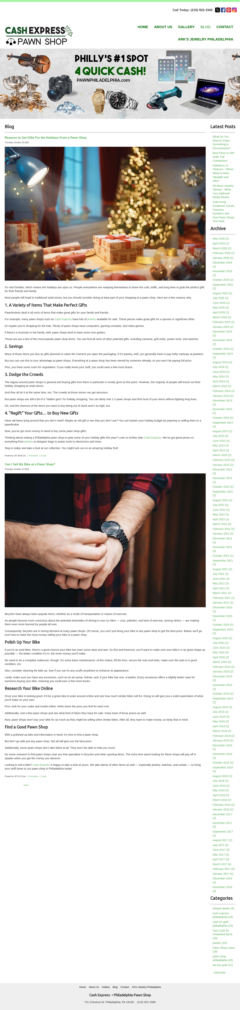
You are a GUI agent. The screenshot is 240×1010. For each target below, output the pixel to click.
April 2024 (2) (221, 381)
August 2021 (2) (222, 569)
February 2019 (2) (224, 735)
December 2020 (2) (222, 609)
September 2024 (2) (223, 355)
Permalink (33, 455)
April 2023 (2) (221, 450)
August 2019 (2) (222, 707)
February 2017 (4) (224, 868)
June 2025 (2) (221, 302)
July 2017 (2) (221, 845)
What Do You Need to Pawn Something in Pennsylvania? (221, 142)
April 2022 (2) (221, 519)
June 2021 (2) (221, 578)
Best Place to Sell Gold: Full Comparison (223, 156)
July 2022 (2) (221, 504)
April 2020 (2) (221, 657)
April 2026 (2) (221, 243)
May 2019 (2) (221, 721)
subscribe (220, 972)
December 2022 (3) (222, 471)
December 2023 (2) (222, 402)
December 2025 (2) (222, 264)
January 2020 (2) (223, 671)
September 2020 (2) (223, 631)
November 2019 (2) (222, 687)
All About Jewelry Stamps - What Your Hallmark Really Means (223, 191)
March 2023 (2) (222, 455)
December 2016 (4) (222, 880)
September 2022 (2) (223, 493)
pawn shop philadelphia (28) (223, 958)
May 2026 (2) (221, 238)
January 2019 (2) (223, 740)
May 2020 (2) (221, 652)
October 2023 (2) (223, 417)
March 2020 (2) (222, 661)
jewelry (91, 319)
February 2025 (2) (224, 321)
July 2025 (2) (221, 297)
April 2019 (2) (221, 726)
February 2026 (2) (224, 253)
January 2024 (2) (223, 395)
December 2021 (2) (222, 540)
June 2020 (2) (221, 647)
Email (43, 455)
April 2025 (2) (221, 312)
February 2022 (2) (224, 528)
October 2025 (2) (223, 279)
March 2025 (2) (222, 317)
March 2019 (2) (222, 730)
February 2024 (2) (224, 390)
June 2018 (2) (221, 785)
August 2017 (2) (222, 840)
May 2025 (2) (221, 307)
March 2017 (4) (222, 864)
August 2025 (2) (222, 293)
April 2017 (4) (221, 859)
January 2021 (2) (223, 602)
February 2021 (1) (224, 597)
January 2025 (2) (223, 326)
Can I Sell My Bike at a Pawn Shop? (30, 464)
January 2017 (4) (223, 873)
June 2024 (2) (221, 371)
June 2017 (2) (221, 849)
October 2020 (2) (223, 624)
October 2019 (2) (223, 693)
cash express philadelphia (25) (223, 915)
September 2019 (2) (223, 700)
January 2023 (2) (223, 464)
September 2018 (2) (223, 769)
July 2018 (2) (221, 780)
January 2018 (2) (223, 809)
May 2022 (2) (221, 514)
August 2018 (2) (222, 776)
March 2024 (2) (222, 386)
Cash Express (63, 319)
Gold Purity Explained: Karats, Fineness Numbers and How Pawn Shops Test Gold (224, 212)
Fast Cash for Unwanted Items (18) (222, 934)
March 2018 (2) (222, 799)
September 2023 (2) (223, 424)
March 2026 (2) (222, 248)
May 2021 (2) (221, 583)
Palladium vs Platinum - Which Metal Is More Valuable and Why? (223, 173)
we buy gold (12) (223, 965)
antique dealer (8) (223, 908)
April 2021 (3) (221, 588)
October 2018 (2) (223, 762)
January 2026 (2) (223, 257)
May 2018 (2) (221, 790)
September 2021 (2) (223, 562)
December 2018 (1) (222, 747)
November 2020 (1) (222, 618)
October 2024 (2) (223, 348)
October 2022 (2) (223, 486)
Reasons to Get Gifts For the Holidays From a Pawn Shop (46, 137)
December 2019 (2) (222, 678)
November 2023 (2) (222, 411)
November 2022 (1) (222, 480)
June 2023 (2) (221, 440)
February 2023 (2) (224, 459)
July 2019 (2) (221, 711)
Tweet (25, 785)
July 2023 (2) (221, 435)
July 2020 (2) (221, 642)
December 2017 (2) (222, 816)
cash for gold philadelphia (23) (223, 923)
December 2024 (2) (222, 333)
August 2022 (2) (222, 500)
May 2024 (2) (221, 376)
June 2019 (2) (221, 716)
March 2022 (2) (222, 524)
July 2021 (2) (221, 573)
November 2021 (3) (222, 549)
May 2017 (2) (221, 854)
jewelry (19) (220, 942)
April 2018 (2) (221, 795)
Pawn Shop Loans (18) (224, 949)
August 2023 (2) (222, 431)
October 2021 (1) (223, 555)
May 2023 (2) (221, 445)
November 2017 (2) (222, 824)
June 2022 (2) (221, 509)
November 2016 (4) (222, 889)
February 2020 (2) (224, 666)
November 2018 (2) (222, 755)
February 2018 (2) (224, 804)
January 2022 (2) (223, 533)
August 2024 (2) (222, 362)
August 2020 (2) (222, 638)
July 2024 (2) (221, 366)
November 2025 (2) (222, 273)
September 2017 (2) (223, 833)
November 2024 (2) (222, 342)
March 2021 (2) (222, 592)
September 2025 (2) (223, 286)
